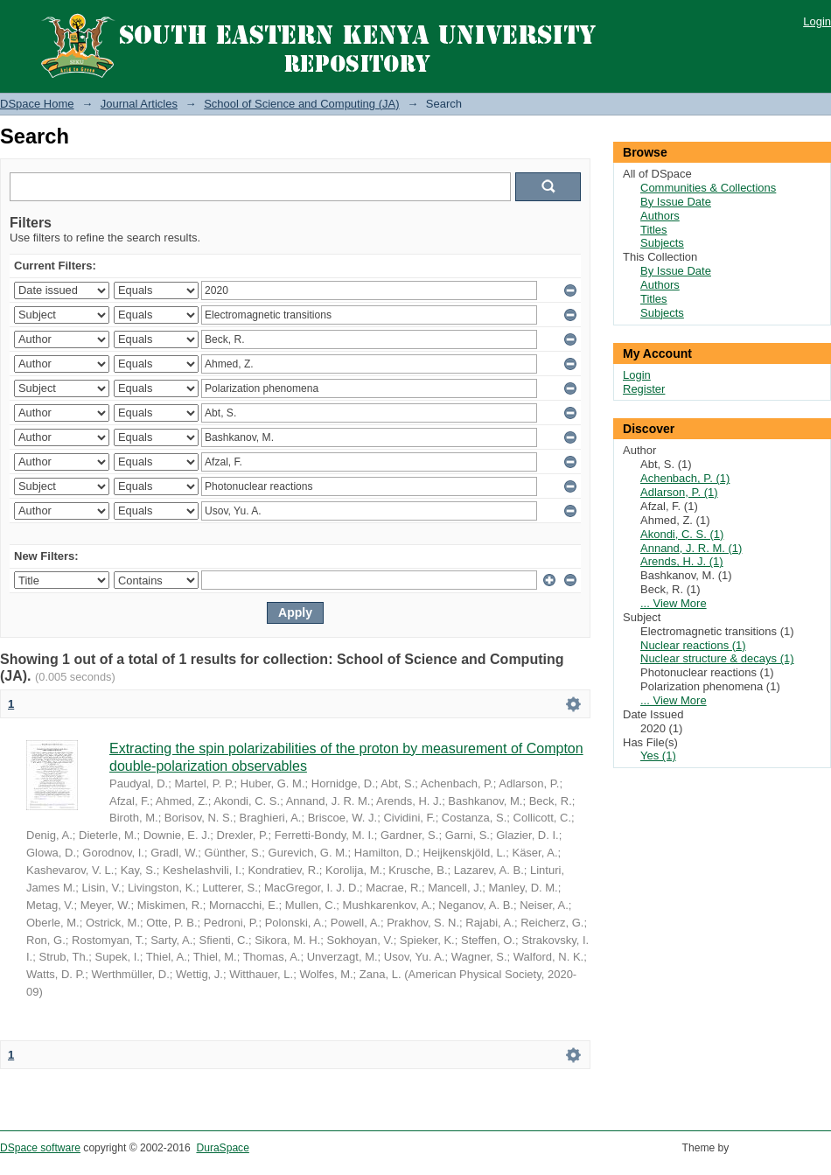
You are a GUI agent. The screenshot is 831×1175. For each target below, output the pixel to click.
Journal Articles (139, 103)
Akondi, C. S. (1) (681, 534)
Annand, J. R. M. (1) (691, 548)
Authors (660, 215)
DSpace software (40, 1148)
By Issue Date (675, 201)
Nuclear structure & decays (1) (717, 658)
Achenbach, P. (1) (685, 478)
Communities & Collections (708, 187)
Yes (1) (658, 755)
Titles (653, 229)
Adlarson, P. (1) (679, 492)
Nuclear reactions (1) (693, 645)
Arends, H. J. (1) (681, 561)
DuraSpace (222, 1148)
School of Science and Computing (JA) (301, 103)
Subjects (662, 242)
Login (817, 21)
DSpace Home (37, 103)
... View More (673, 603)
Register (644, 388)
